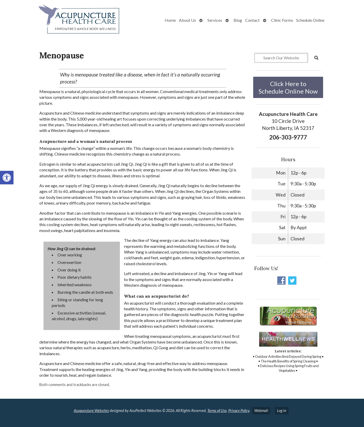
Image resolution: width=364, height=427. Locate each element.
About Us (187, 20)
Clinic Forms (282, 20)
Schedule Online (310, 20)
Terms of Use (217, 410)
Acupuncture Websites (91, 410)
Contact (252, 20)
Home (170, 20)
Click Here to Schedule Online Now (288, 87)
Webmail (261, 410)
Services (214, 20)
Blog (238, 20)
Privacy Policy (238, 410)
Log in (281, 410)
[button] (6, 177)
